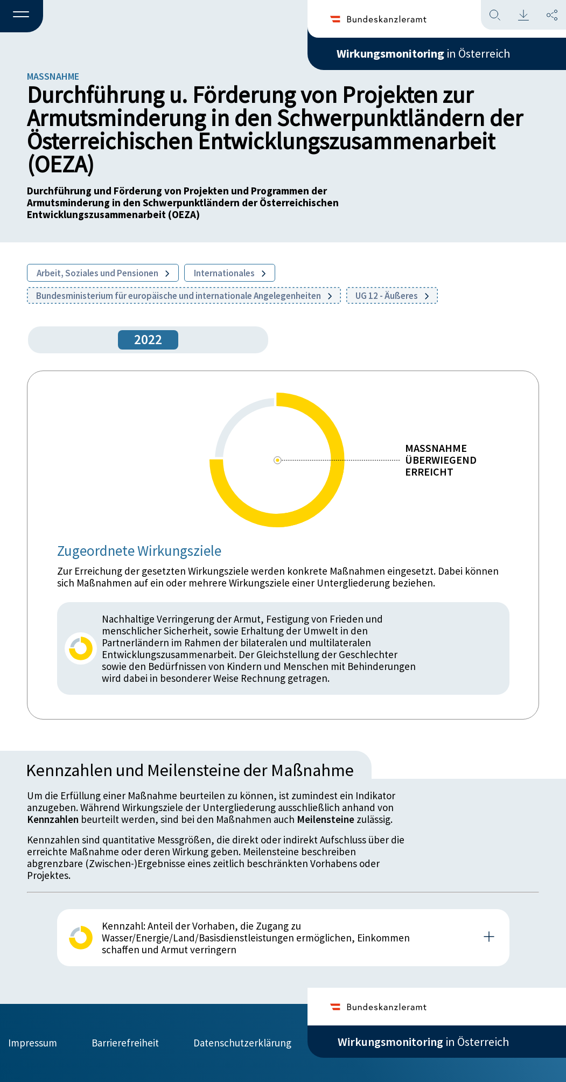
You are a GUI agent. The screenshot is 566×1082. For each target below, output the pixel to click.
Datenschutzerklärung (242, 1042)
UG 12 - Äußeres (392, 296)
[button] (21, 17)
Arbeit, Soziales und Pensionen (103, 273)
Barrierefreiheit (125, 1042)
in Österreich (423, 53)
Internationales (229, 273)
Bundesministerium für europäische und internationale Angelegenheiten (184, 296)
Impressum (32, 1042)
